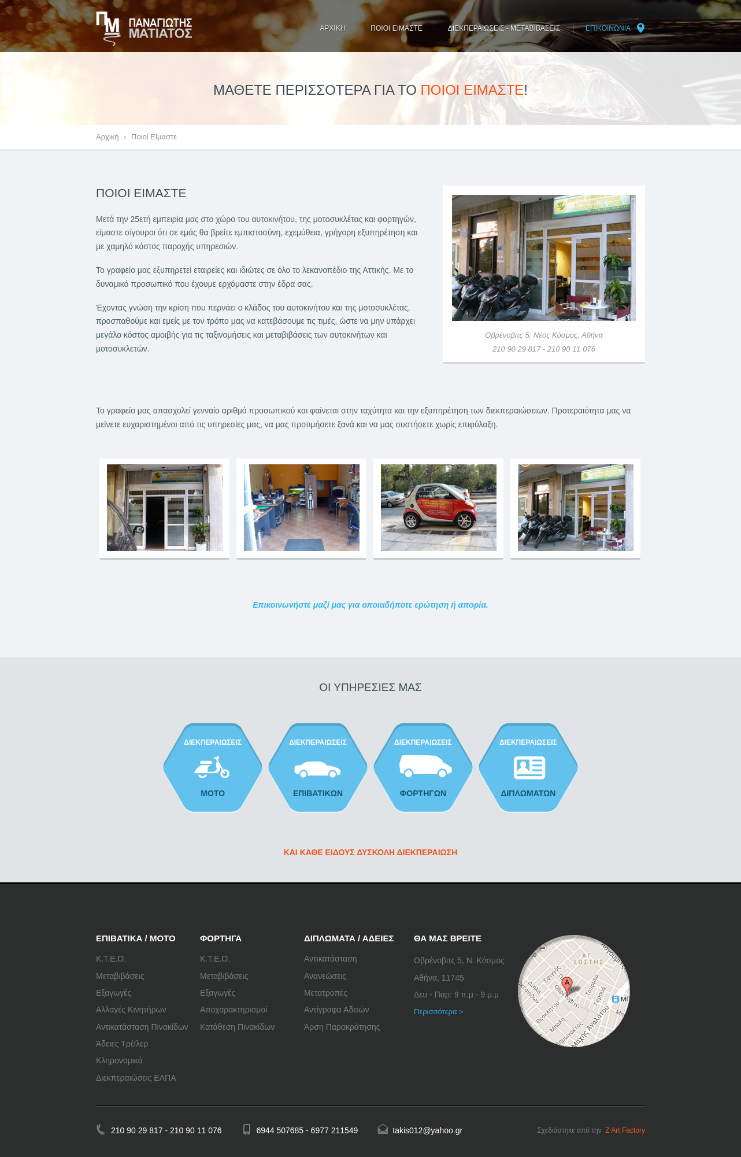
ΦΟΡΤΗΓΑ (221, 938)
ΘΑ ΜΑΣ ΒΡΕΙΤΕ (447, 938)
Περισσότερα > (439, 1011)
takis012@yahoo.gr (427, 1130)
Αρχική (107, 136)
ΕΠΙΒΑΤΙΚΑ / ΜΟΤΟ (136, 938)
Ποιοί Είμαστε (154, 136)
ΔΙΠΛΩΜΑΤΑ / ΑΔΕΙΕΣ (349, 938)
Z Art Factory (625, 1130)
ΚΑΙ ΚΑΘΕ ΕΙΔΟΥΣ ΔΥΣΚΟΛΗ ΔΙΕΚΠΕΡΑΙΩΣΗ (371, 852)
